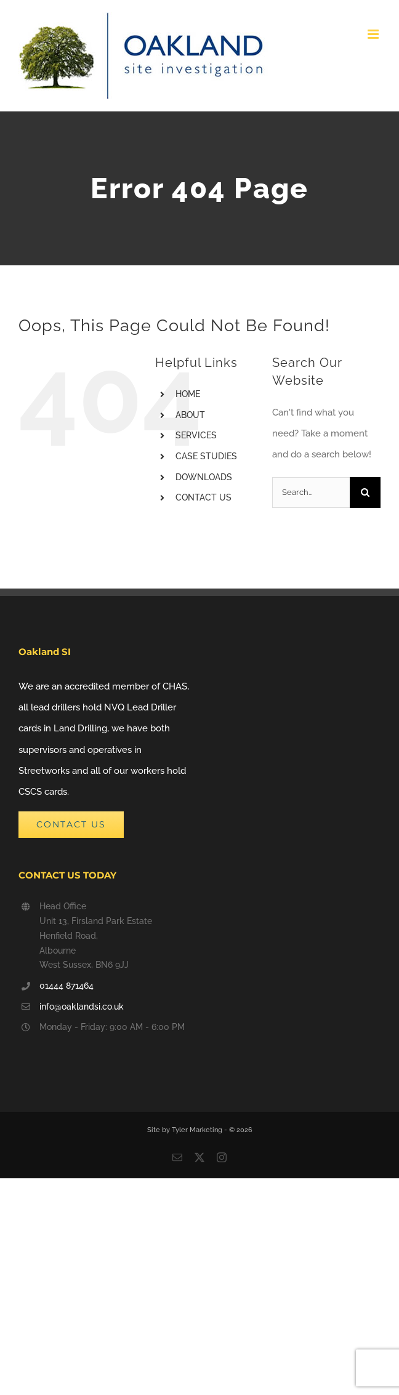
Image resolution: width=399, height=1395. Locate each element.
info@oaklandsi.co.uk (81, 1006)
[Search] (365, 492)
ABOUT (190, 415)
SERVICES (196, 435)
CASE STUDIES (206, 456)
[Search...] (311, 492)
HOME (187, 394)
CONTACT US (203, 497)
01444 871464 (66, 986)
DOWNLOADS (203, 477)
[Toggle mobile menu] (374, 34)
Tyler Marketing (198, 1130)
